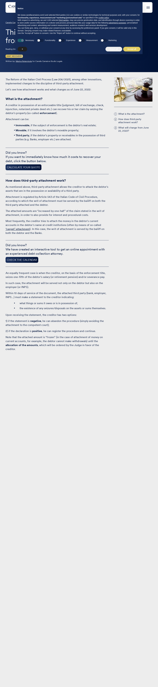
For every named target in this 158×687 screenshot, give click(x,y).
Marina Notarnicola (24, 61)
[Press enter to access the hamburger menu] (148, 7)
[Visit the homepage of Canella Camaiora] (28, 7)
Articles (69, 606)
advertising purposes (117, 653)
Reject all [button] (114, 680)
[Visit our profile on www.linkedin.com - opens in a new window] (9, 672)
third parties (64, 651)
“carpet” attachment (18, 229)
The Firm (112, 7)
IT (151, 607)
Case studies (81, 7)
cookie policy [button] (103, 648)
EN (145, 607)
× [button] (22, 680)
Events (98, 7)
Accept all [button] (131, 680)
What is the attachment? (131, 113)
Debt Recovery (14, 56)
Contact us (100, 606)
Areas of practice (59, 7)
